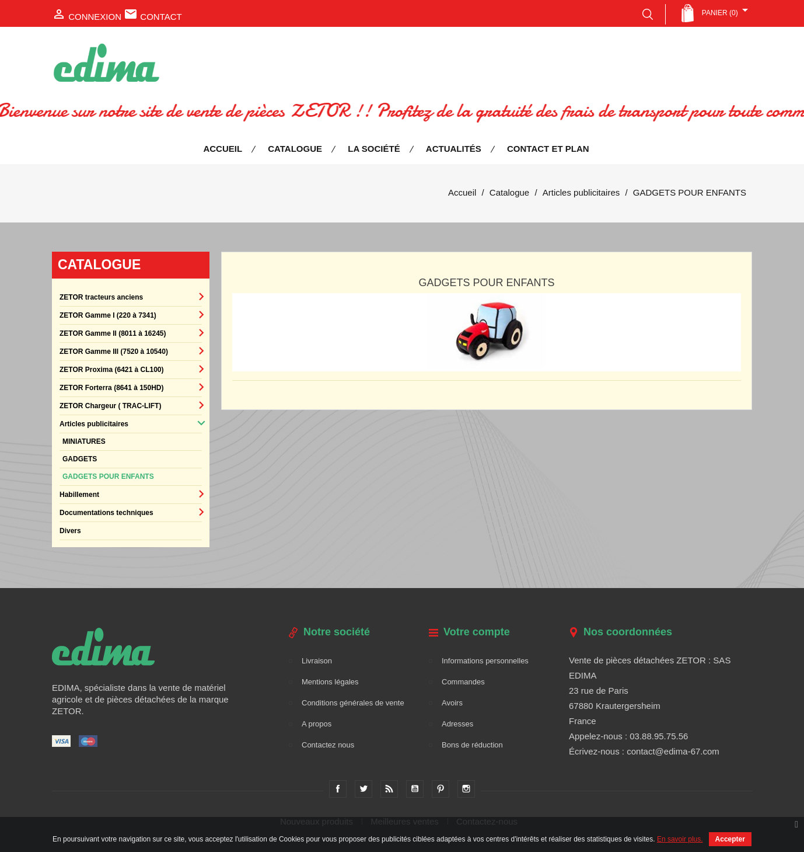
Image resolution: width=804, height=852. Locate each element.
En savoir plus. (680, 839)
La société (374, 149)
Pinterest (440, 789)
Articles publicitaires (94, 424)
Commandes (463, 681)
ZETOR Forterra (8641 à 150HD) (112, 388)
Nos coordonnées (627, 632)
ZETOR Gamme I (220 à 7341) (108, 315)
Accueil (222, 149)
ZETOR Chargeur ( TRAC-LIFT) (110, 406)
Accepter (730, 839)
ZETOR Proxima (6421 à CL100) (112, 370)
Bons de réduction (472, 744)
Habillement (79, 495)
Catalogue (295, 149)
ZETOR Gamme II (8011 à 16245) (113, 333)
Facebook (338, 789)
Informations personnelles (485, 660)
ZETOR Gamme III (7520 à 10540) (114, 351)
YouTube (415, 789)
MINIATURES (84, 441)
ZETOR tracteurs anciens (101, 297)
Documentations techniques (106, 513)
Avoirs (452, 702)
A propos (316, 723)
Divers (70, 531)
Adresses (457, 723)
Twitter (363, 789)
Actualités (453, 149)
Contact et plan (548, 149)
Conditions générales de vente (353, 702)
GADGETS (79, 459)
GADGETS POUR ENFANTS (108, 476)
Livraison (317, 660)
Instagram (466, 789)
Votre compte (476, 632)
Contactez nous (328, 744)
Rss (389, 789)
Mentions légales (330, 681)
